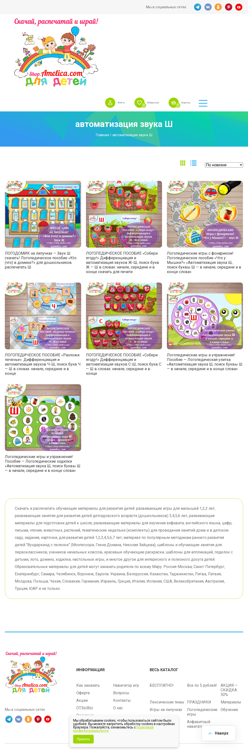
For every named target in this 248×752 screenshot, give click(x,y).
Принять (83, 739)
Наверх (220, 732)
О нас (118, 643)
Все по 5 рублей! (202, 620)
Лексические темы (167, 637)
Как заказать (88, 620)
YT (239, 7)
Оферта (83, 628)
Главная (102, 72)
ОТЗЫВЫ (84, 643)
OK (218, 7)
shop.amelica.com (154, 690)
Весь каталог (164, 605)
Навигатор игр (126, 620)
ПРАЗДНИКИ (199, 637)
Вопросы (121, 628)
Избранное (180, 30)
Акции (82, 635)
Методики (159, 657)
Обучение (229, 645)
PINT (228, 7)
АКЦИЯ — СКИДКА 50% (229, 625)
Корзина (219, 30)
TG (197, 7)
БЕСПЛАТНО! (162, 620)
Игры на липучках (166, 645)
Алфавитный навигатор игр (199, 659)
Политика (85, 650)
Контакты (122, 635)
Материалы (231, 637)
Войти (144, 30)
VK (207, 7)
